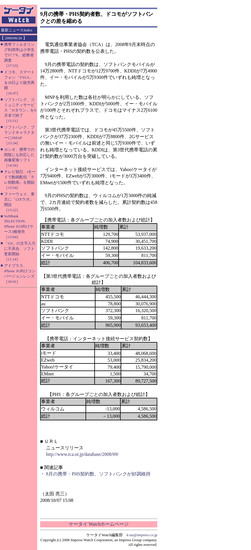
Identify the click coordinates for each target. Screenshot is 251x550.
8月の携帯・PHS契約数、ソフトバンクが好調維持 (98, 473)
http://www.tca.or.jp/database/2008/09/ (82, 454)
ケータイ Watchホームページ (99, 524)
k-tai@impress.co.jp (142, 535)
